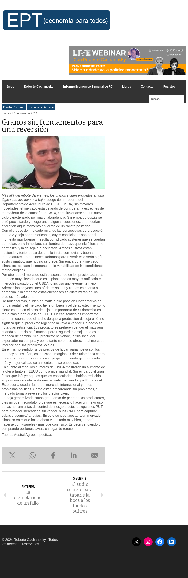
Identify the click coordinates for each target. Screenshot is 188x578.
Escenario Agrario (41, 107)
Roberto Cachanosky (38, 86)
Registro (169, 86)
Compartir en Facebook (53, 455)
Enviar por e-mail (94, 455)
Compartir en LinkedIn (74, 455)
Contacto (147, 86)
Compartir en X (12, 455)
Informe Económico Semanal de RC (87, 86)
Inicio (10, 86)
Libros (126, 86)
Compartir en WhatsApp (32, 455)
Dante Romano (13, 107)
